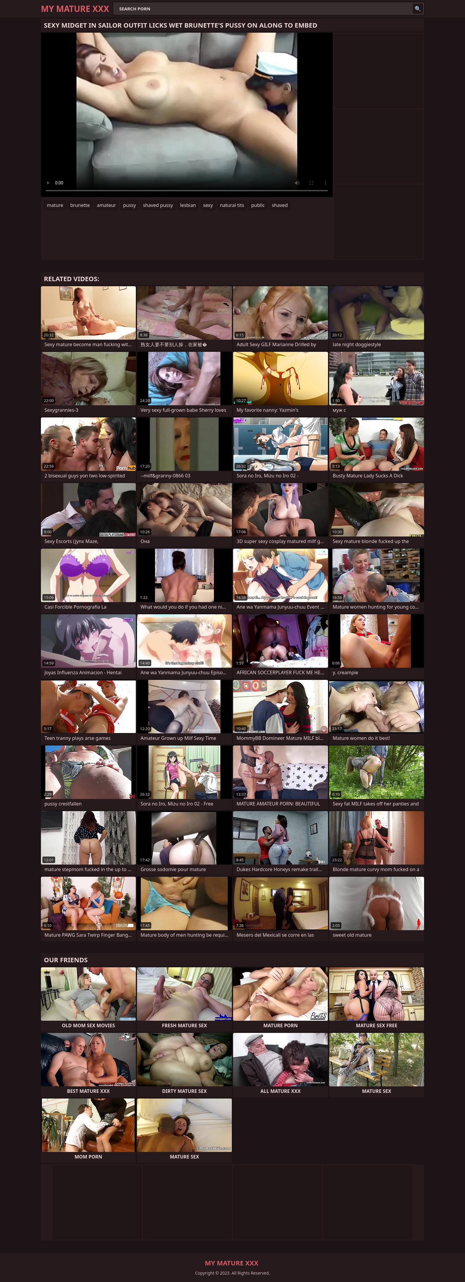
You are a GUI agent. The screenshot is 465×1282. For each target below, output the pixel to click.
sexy (208, 205)
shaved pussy (158, 205)
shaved (280, 205)
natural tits (232, 205)
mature (55, 205)
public (258, 205)
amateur (106, 205)
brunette (80, 205)
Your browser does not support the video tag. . (187, 115)
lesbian (188, 205)
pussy (129, 205)
